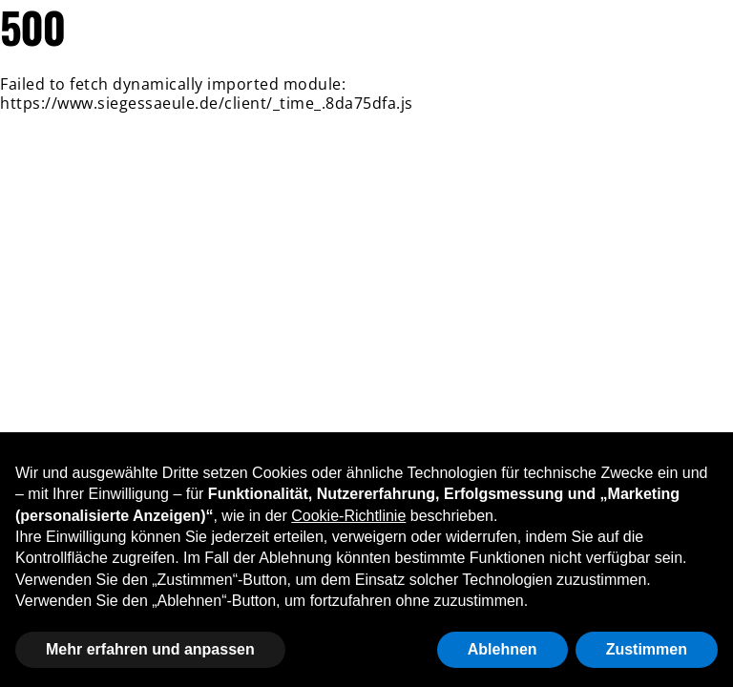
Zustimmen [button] (646, 649)
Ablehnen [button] (502, 649)
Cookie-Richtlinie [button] (348, 516)
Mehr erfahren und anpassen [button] (150, 649)
